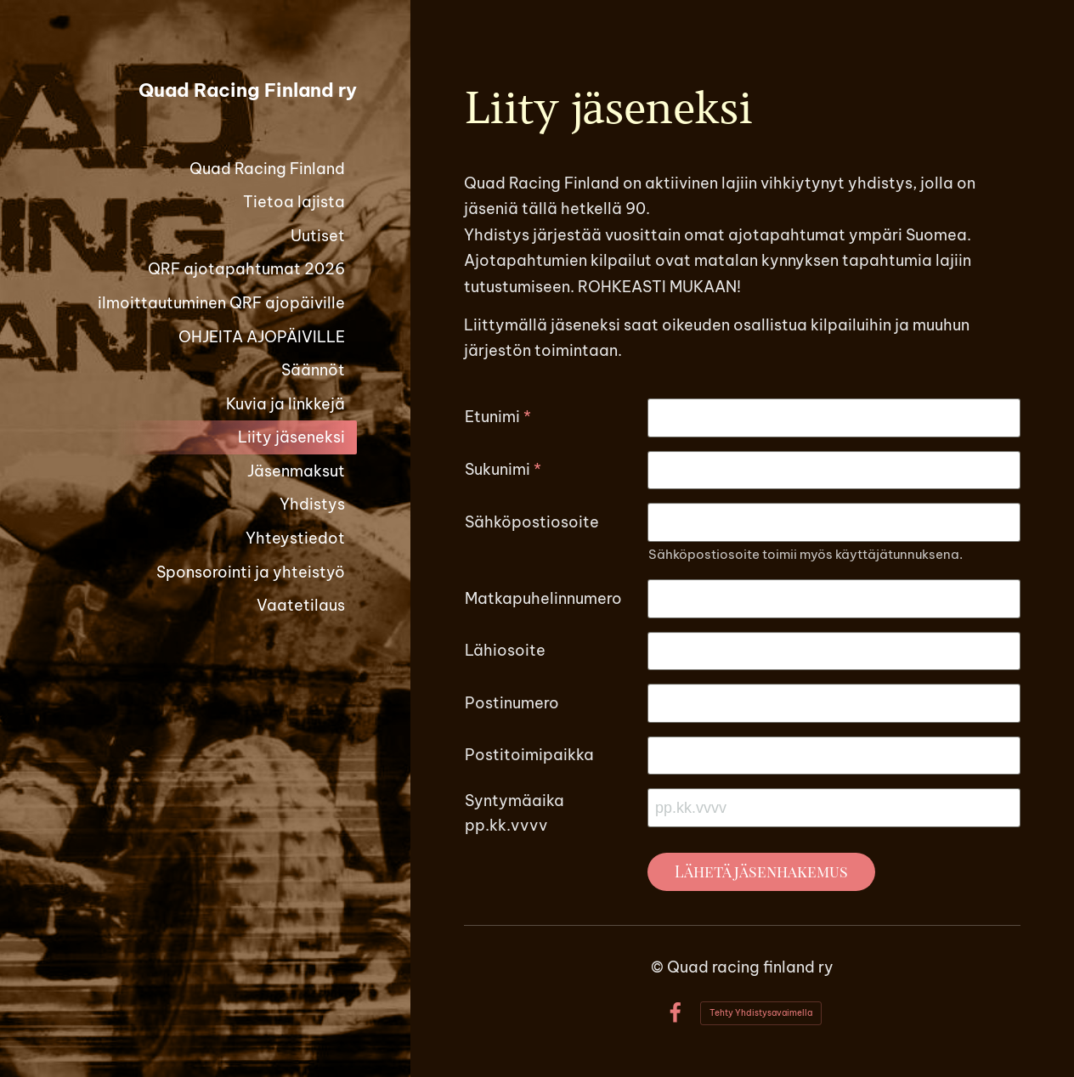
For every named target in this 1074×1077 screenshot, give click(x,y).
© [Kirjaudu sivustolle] (659, 967)
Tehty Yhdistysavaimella (760, 1012)
